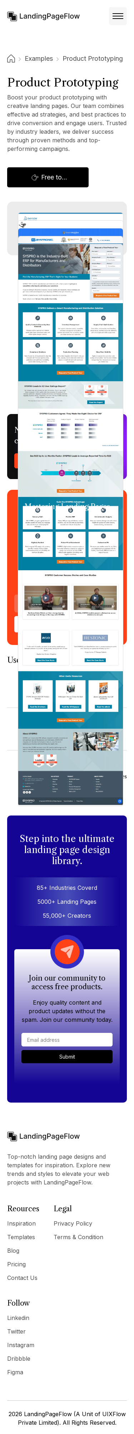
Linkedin (18, 1317)
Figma (15, 1372)
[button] (118, 16)
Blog (13, 1250)
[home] (43, 16)
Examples (39, 58)
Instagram (20, 1345)
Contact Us (22, 1277)
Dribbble (18, 1358)
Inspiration (21, 1223)
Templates (21, 1237)
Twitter (16, 1331)
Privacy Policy (73, 1223)
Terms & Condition (78, 1237)
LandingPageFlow (48, 1414)
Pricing (16, 1264)
